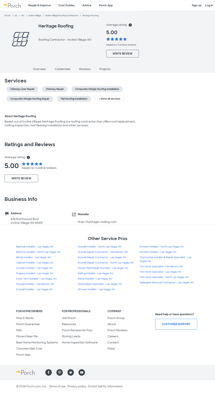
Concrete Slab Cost (29, 348)
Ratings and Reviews (30, 144)
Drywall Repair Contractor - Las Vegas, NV (102, 257)
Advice (86, 5)
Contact (113, 342)
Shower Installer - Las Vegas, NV (96, 289)
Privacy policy (76, 386)
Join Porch (69, 318)
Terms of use (57, 386)
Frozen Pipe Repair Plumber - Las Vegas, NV (103, 268)
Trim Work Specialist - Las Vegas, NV (160, 271)
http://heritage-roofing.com (97, 222)
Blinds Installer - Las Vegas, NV (33, 257)
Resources (69, 324)
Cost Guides (66, 5)
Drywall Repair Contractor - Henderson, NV (103, 252)
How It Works (25, 318)
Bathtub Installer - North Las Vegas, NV (38, 252)
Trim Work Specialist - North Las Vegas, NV (164, 277)
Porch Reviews (117, 330)
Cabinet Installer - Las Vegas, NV (35, 262)
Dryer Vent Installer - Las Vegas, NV (36, 278)
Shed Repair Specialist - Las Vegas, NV (100, 284)
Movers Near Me (27, 336)
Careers (113, 336)
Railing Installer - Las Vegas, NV (95, 273)
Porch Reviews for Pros (77, 330)
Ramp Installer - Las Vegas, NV (95, 278)
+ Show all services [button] (109, 98)
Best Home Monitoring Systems (37, 342)
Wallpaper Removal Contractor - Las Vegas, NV (167, 282)
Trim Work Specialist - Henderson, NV (161, 266)
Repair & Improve (39, 5)
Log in (209, 5)
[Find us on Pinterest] (59, 372)
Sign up (196, 5)
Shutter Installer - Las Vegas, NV (158, 252)
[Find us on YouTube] (81, 372)
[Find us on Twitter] (70, 372)
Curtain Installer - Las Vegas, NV (34, 268)
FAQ (19, 330)
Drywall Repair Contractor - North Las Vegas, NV (106, 262)
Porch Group (116, 318)
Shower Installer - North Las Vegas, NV (162, 246)
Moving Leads (71, 336)
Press (111, 348)
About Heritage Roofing (20, 116)
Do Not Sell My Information (105, 386)
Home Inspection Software (80, 342)
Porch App (106, 5)
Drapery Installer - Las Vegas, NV (35, 273)
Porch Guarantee (28, 324)
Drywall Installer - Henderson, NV (35, 284)
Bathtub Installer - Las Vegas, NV (35, 246)
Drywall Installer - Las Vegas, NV (34, 289)
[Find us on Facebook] (48, 372)
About (112, 324)
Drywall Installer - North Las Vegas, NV (100, 246)
